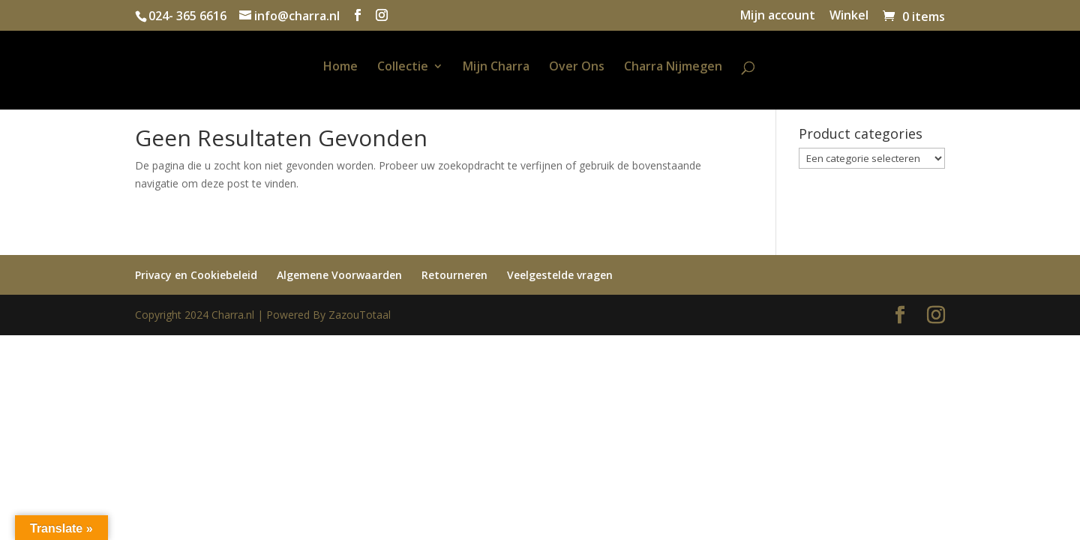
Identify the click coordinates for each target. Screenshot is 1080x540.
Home (340, 67)
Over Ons (576, 67)
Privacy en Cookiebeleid (196, 275)
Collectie (402, 67)
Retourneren (455, 275)
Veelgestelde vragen (560, 275)
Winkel (849, 16)
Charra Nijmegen (673, 67)
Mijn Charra (496, 67)
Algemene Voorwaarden (339, 275)
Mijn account (777, 16)
